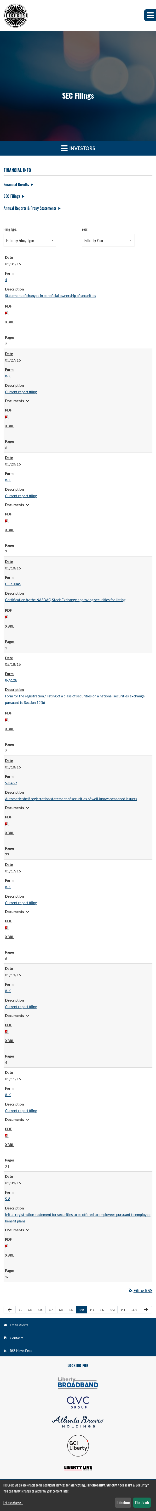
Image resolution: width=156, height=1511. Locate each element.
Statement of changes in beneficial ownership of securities (50, 295)
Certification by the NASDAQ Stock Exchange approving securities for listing (65, 600)
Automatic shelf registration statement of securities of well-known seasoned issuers (71, 799)
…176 (134, 1309)
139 (71, 1309)
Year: (85, 229)
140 (81, 1309)
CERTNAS (13, 584)
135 (30, 1309)
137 (50, 1309)
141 (92, 1309)
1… (20, 1309)
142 (102, 1309)
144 (123, 1309)
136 (40, 1309)
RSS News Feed (21, 1350)
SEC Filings (12, 196)
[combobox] (30, 240)
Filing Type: (10, 229)
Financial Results (16, 184)
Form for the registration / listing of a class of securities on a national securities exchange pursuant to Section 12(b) (75, 699)
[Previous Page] (10, 1310)
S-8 (7, 1199)
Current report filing (21, 392)
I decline (123, 1502)
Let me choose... (13, 1502)
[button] (150, 15)
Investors (78, 148)
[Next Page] (146, 1310)
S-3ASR (11, 783)
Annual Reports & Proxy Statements (30, 208)
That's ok (142, 1502)
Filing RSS (140, 1290)
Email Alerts (19, 1325)
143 (112, 1309)
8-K (8, 376)
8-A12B (11, 680)
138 (61, 1309)
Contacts (16, 1338)
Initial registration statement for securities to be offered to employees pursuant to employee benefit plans (77, 1217)
